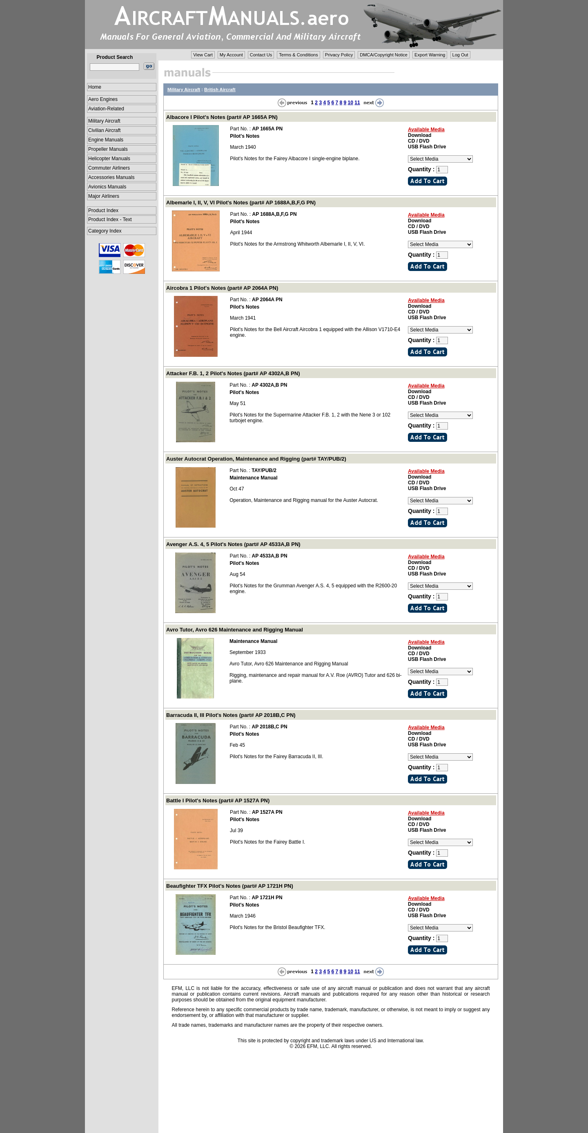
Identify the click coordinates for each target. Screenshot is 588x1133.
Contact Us (261, 54)
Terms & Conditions (298, 54)
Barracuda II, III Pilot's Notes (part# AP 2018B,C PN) (231, 715)
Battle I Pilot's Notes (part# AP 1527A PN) (218, 800)
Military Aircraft (104, 121)
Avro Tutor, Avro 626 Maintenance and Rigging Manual (234, 630)
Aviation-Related (106, 109)
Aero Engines (103, 99)
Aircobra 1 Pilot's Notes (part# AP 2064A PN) (222, 288)
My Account (231, 54)
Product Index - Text (110, 219)
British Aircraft (220, 89)
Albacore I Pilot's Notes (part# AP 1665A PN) (222, 117)
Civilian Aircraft (104, 130)
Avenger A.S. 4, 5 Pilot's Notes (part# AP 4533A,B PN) (233, 544)
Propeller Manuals (108, 149)
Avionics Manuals (107, 187)
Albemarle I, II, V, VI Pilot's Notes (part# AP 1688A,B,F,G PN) (241, 202)
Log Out (460, 54)
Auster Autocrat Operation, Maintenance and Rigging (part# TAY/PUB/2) (256, 459)
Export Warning (429, 54)
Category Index (104, 231)
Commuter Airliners (109, 168)
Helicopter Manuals (109, 158)
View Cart (202, 54)
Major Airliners (103, 196)
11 (357, 102)
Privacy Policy (339, 54)
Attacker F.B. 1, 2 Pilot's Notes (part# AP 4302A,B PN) (233, 373)
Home (94, 87)
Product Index (103, 210)
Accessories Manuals (111, 177)
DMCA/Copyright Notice (384, 54)
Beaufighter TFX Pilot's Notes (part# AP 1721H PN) (229, 886)
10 (350, 102)
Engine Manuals (105, 140)
